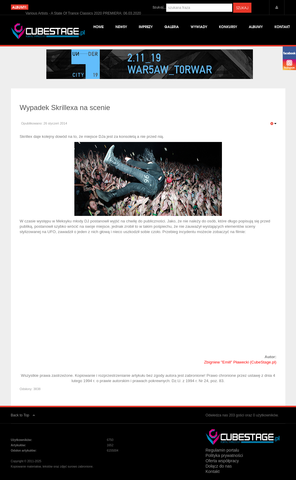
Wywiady (199, 26)
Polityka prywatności (224, 455)
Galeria (171, 26)
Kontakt (282, 26)
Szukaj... (159, 7)
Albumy (256, 26)
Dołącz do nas (219, 466)
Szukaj (242, 7)
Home (98, 26)
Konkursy (228, 26)
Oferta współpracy (222, 460)
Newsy (121, 26)
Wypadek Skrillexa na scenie (65, 107)
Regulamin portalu (222, 450)
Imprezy (146, 26)
